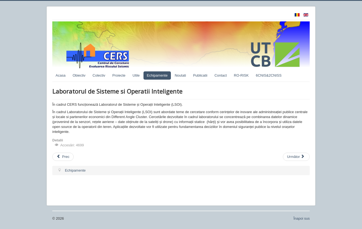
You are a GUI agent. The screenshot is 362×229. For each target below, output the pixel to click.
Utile (136, 75)
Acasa (60, 75)
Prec (63, 157)
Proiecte (118, 75)
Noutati (180, 75)
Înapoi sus (302, 218)
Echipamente (157, 75)
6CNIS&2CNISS (268, 75)
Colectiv (99, 75)
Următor (296, 157)
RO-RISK (241, 75)
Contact (220, 75)
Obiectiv (79, 75)
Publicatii (200, 75)
